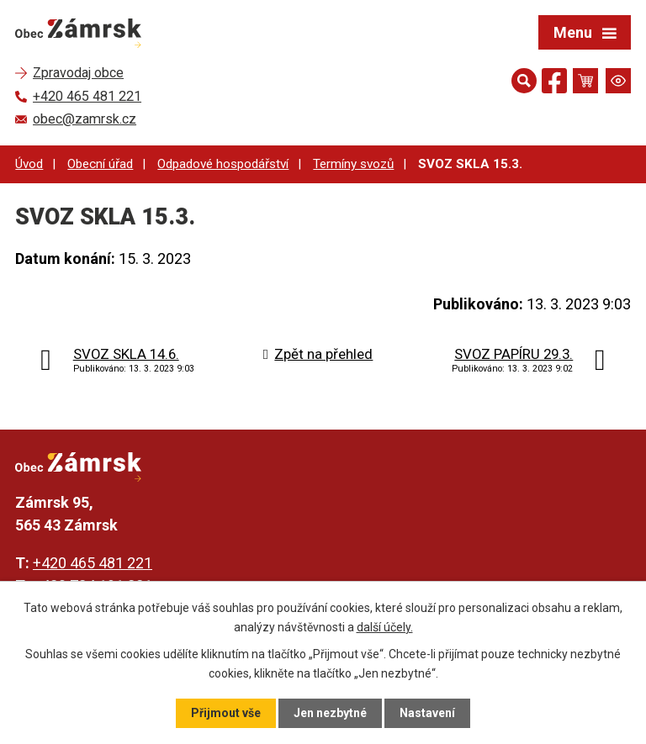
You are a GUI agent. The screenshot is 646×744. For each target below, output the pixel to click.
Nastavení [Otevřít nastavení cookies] (427, 713)
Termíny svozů (353, 163)
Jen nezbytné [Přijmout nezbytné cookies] (330, 713)
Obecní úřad (100, 163)
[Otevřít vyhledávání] (524, 80)
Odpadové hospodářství (223, 163)
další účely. (385, 626)
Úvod (29, 163)
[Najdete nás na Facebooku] (554, 83)
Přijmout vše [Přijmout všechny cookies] (226, 713)
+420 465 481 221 (92, 563)
